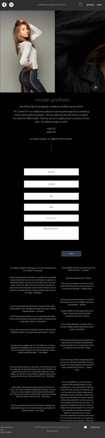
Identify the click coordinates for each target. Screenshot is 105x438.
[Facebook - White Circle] (4, 4)
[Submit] (71, 253)
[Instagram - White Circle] (11, 4)
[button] (80, 4)
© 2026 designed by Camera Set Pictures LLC (52, 427)
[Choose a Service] (51, 218)
